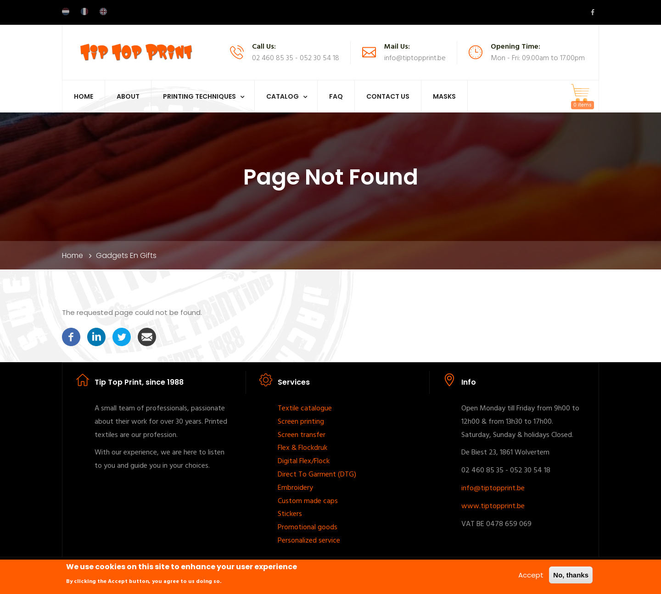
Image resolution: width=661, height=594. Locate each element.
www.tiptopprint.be (493, 506)
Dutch (65, 11)
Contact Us (387, 96)
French (84, 11)
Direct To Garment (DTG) (317, 475)
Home (83, 96)
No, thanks (570, 576)
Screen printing (301, 422)
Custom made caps (308, 501)
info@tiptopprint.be (493, 488)
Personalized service (309, 541)
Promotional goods (307, 527)
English (103, 11)
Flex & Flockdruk (302, 448)
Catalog (282, 96)
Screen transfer (301, 435)
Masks (444, 96)
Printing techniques (199, 96)
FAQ (336, 96)
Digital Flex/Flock (304, 461)
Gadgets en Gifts (126, 255)
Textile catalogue (305, 409)
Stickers (290, 514)
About (128, 96)
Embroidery (295, 488)
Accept (530, 576)
